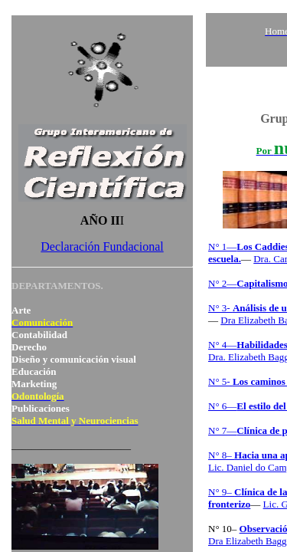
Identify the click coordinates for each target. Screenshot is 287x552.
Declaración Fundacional (102, 246)
